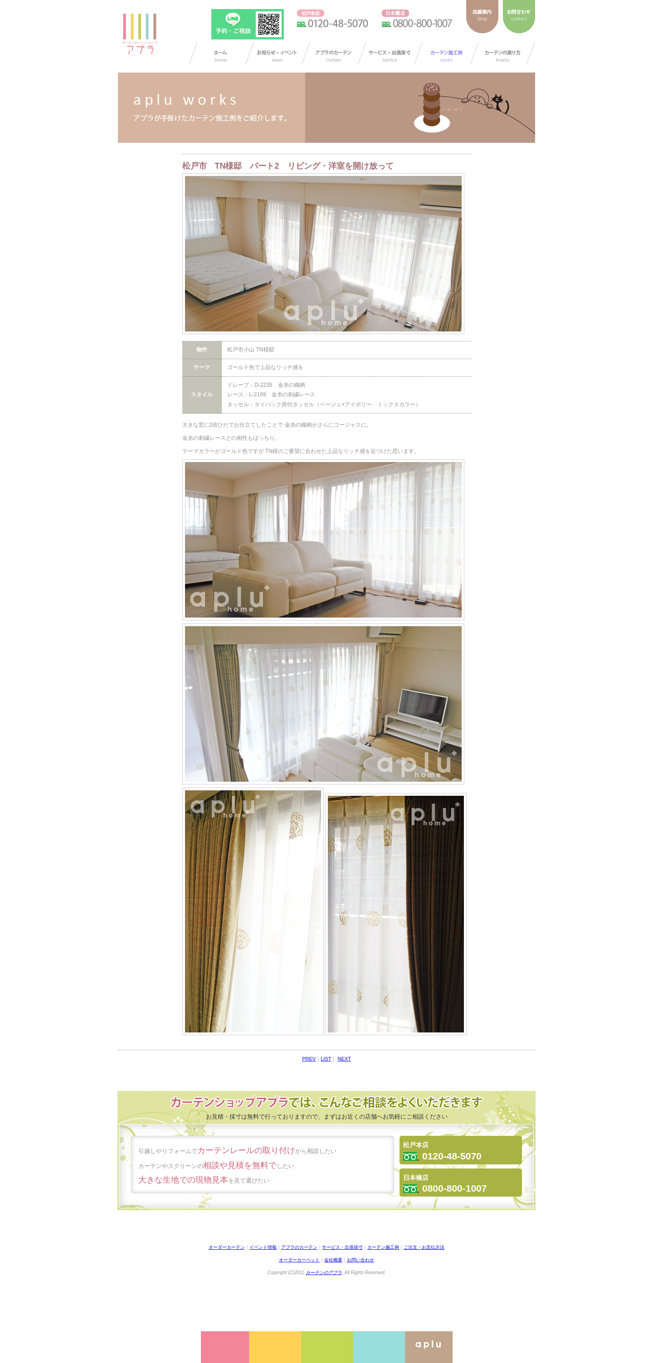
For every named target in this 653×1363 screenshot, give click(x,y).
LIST (326, 1058)
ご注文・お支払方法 (424, 1247)
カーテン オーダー (221, 53)
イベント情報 (263, 1247)
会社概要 (333, 1259)
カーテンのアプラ (324, 1272)
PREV (309, 1058)
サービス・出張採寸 (390, 53)
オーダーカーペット (299, 1259)
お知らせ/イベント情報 (278, 53)
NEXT (344, 1058)
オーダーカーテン (227, 1247)
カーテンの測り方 (502, 53)
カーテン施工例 (446, 53)
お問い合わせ (360, 1259)
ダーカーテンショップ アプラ (139, 34)
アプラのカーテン (334, 53)
